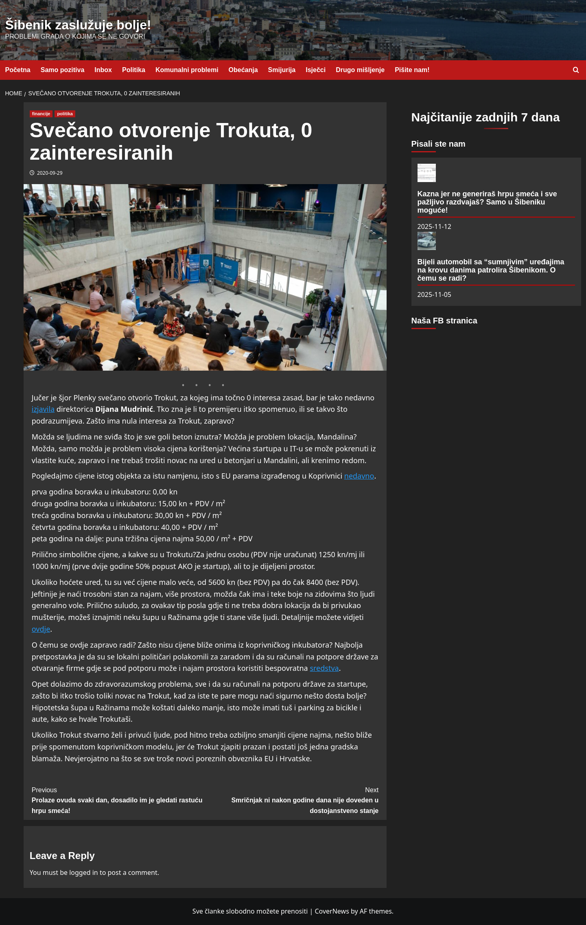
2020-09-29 (50, 172)
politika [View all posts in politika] (65, 113)
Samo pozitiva (63, 69)
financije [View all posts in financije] (41, 113)
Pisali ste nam (438, 143)
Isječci (316, 69)
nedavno (359, 476)
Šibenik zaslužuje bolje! (78, 25)
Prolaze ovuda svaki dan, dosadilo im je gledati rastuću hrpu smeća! (118, 799)
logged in (83, 872)
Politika (133, 69)
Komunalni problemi (187, 69)
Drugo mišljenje (360, 69)
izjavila (43, 409)
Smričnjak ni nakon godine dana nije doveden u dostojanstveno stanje (291, 799)
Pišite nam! (412, 69)
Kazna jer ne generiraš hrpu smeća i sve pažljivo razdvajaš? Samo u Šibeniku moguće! (487, 202)
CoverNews (332, 911)
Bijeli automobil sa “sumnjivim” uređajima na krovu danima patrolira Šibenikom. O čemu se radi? (491, 270)
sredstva (324, 668)
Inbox (103, 69)
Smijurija (282, 69)
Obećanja (243, 69)
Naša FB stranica (444, 320)
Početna (18, 69)
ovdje (41, 629)
